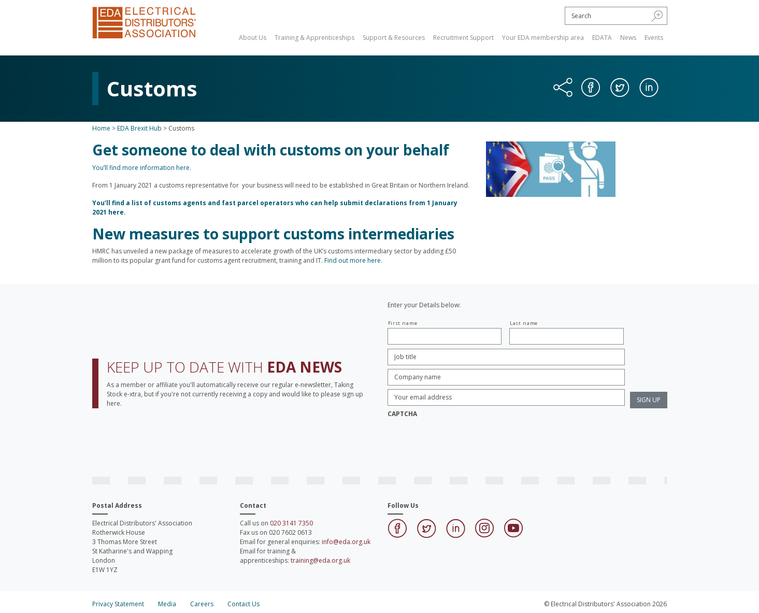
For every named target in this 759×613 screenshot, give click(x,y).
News (628, 37)
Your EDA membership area (543, 37)
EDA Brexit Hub (139, 128)
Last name (524, 323)
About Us (252, 37)
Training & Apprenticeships (314, 37)
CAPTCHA (402, 414)
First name (403, 323)
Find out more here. (353, 260)
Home (101, 128)
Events (654, 37)
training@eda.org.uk (320, 560)
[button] (657, 15)
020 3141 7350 (291, 523)
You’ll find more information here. (141, 167)
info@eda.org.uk (346, 541)
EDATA (602, 37)
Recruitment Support (463, 37)
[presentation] (466, 442)
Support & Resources (394, 37)
